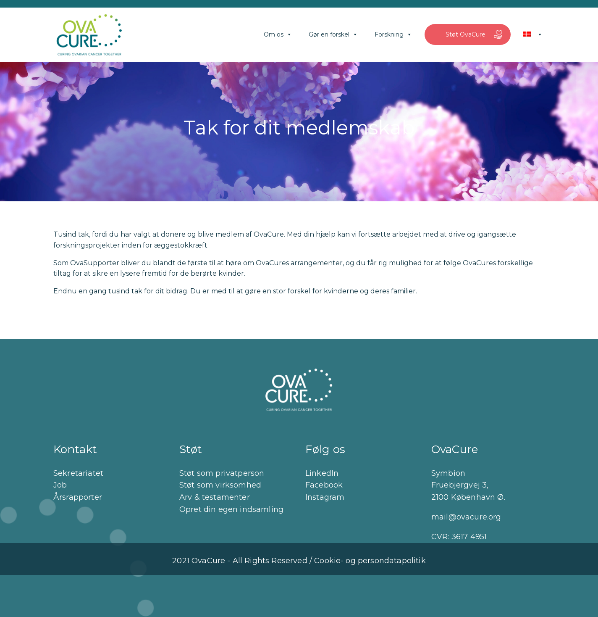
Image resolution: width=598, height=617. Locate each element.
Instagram (324, 497)
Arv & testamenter (214, 497)
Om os (278, 34)
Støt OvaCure (465, 34)
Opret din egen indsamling (231, 509)
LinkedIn (321, 473)
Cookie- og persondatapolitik (369, 560)
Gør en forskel (333, 34)
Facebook (324, 485)
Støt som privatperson (221, 473)
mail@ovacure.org (466, 517)
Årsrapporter (77, 497)
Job (60, 485)
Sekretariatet (78, 473)
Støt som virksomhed (220, 485)
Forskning (393, 34)
